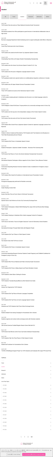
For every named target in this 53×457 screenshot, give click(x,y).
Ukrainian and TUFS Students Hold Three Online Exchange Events (17, 306)
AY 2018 (4, 411)
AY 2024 (4, 388)
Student (3, 366)
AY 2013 (4, 429)
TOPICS (3, 357)
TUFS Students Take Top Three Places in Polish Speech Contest (17, 338)
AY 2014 (4, 425)
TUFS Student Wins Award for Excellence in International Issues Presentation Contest (22, 175)
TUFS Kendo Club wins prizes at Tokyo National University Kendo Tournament (20, 25)
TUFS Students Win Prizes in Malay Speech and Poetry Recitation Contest (19, 268)
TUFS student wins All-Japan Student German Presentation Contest (17, 84)
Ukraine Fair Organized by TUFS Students (11, 287)
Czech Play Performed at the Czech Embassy (12, 46)
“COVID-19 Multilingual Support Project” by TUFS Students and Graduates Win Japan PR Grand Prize (26, 351)
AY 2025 (4, 385)
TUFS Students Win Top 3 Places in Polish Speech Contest (15, 234)
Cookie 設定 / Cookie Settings (13, 454)
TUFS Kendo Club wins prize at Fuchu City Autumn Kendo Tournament (18, 118)
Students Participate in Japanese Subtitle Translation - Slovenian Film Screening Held (22, 147)
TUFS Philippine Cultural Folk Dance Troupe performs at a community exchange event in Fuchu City (25, 105)
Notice (2, 377)
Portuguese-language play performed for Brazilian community (16, 181)
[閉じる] (50, 450)
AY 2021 (4, 400)
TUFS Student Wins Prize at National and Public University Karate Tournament (20, 261)
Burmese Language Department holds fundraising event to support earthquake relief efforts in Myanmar (26, 40)
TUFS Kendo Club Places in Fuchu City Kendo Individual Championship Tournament (21, 154)
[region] (26, 452)
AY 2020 (4, 403)
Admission (3, 374)
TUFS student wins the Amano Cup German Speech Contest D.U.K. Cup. (19, 65)
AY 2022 (4, 396)
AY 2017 (4, 414)
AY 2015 (4, 422)
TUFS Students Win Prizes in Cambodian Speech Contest (15, 141)
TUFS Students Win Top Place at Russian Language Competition (17, 293)
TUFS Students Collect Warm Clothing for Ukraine (13, 274)
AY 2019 (4, 407)
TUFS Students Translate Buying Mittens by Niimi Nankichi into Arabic (18, 281)
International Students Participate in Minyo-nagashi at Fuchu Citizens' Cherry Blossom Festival (24, 160)
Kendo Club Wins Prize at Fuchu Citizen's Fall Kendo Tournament (17, 194)
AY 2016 (4, 418)
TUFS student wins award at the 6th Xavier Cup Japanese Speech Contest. (19, 52)
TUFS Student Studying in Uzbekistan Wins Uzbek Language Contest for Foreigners (21, 215)
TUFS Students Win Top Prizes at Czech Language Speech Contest (17, 300)
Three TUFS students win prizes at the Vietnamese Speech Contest (17, 90)
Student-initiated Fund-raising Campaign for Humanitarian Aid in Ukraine (19, 312)
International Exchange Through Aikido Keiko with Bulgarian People (17, 228)
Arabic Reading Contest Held (8, 188)
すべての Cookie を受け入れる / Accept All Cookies (34, 454)
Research (3, 370)
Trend (2, 363)
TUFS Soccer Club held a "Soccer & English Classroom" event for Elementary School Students (24, 221)
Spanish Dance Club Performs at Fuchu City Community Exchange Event (19, 200)
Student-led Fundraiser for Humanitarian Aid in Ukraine (14, 344)
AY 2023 (4, 392)
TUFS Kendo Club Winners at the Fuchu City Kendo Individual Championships (20, 331)
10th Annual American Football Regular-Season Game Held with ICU (18, 325)
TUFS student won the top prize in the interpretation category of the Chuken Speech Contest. (23, 112)
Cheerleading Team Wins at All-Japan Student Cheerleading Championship (19, 59)
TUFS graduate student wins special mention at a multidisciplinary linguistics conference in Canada (25, 78)
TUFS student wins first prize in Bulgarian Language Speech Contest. (18, 71)
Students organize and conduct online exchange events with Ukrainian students (20, 319)
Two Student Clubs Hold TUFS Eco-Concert (12, 240)
